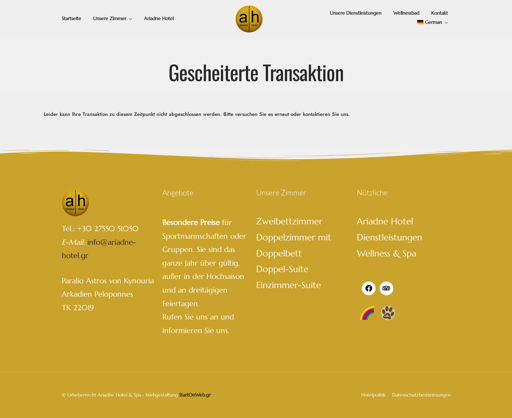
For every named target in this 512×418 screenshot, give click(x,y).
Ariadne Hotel (159, 18)
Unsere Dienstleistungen (355, 13)
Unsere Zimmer (109, 18)
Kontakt (439, 13)
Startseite (71, 18)
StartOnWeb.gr (194, 395)
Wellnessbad (406, 13)
